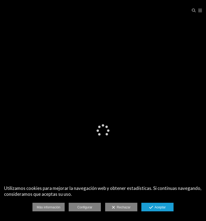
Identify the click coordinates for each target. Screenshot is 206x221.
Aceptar (157, 207)
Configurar (84, 207)
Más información (48, 207)
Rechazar (121, 207)
